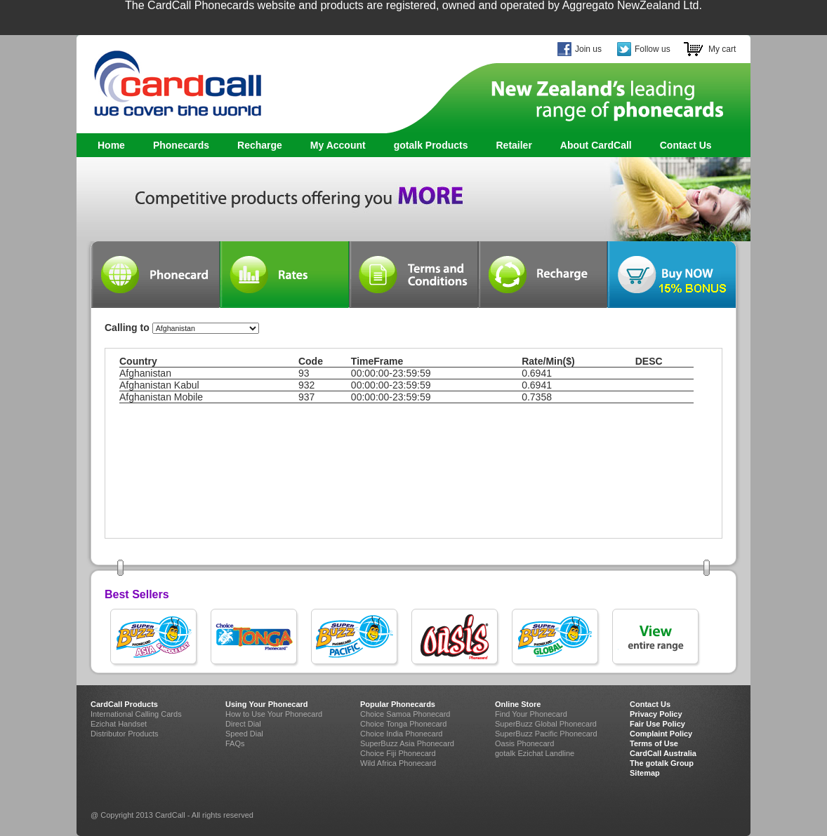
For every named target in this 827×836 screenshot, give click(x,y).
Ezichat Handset (119, 724)
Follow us (652, 49)
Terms (413, 274)
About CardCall (596, 145)
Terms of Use (654, 743)
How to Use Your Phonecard (273, 714)
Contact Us (686, 145)
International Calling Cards (136, 714)
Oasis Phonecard (524, 743)
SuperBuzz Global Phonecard (546, 724)
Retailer (513, 145)
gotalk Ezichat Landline (534, 753)
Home (111, 145)
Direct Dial (243, 724)
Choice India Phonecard (401, 733)
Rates (284, 274)
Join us (588, 49)
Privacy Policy (656, 714)
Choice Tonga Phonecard (403, 724)
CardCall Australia (663, 753)
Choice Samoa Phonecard (405, 714)
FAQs (235, 743)
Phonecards (177, 145)
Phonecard (155, 274)
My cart (722, 49)
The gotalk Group (662, 763)
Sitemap (645, 773)
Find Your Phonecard (531, 714)
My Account (338, 145)
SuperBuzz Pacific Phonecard (546, 733)
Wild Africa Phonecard (398, 763)
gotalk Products (427, 145)
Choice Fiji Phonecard (398, 753)
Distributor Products (125, 733)
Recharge (259, 145)
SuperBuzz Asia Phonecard (407, 743)
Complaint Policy (661, 733)
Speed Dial (244, 733)
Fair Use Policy (657, 724)
